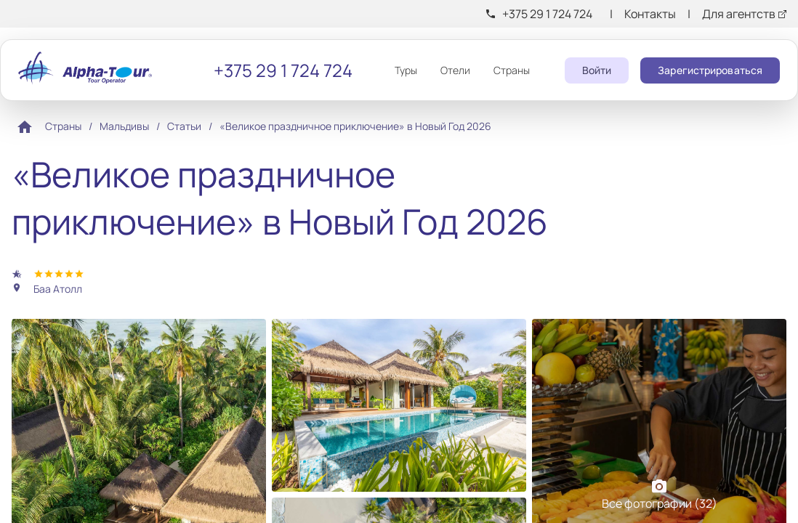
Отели (455, 70)
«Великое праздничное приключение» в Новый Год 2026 (355, 126)
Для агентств (738, 14)
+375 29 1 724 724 (547, 14)
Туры (406, 70)
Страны (511, 70)
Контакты (650, 14)
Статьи (184, 126)
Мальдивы (124, 126)
